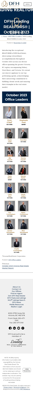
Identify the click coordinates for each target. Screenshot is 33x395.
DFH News (16, 302)
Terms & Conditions (20, 387)
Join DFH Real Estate (16, 296)
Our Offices (16, 291)
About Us (16, 287)
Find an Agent (16, 293)
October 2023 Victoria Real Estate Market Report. (16, 266)
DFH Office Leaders (15, 36)
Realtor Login (16, 307)
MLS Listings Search (16, 300)
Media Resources (16, 305)
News (5, 36)
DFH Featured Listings (16, 298)
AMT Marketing (25, 389)
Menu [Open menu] (28, 4)
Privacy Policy (8, 387)
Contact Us (16, 289)
